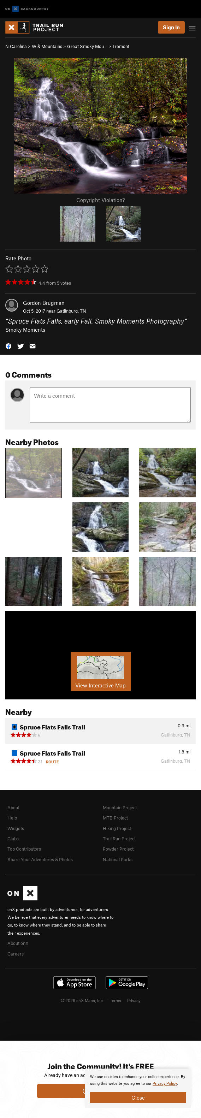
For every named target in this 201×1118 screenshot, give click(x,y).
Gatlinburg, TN (71, 311)
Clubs (13, 838)
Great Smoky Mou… (87, 46)
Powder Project (118, 849)
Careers (15, 954)
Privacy (134, 1000)
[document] (138, 1088)
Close (138, 1097)
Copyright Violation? (100, 200)
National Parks (117, 859)
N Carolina (16, 46)
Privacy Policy (165, 1083)
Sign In (171, 27)
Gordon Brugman (44, 303)
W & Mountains (47, 46)
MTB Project (115, 818)
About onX (18, 943)
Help (12, 818)
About (13, 807)
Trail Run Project (119, 838)
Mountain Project (120, 807)
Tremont (120, 46)
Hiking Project (117, 828)
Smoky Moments (25, 329)
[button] (8, 346)
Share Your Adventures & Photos (40, 859)
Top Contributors (24, 849)
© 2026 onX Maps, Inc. (82, 1000)
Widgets (15, 828)
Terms (115, 1000)
